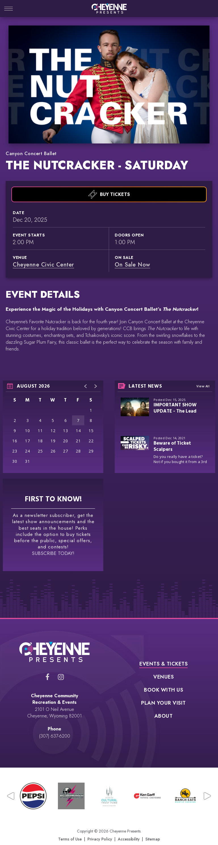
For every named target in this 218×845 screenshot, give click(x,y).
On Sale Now (132, 252)
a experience (109, 834)
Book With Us (163, 678)
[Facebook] (47, 664)
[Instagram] (61, 664)
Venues (163, 665)
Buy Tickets (109, 181)
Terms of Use (70, 826)
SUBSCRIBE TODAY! (53, 540)
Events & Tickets (163, 651)
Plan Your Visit (163, 691)
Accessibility (129, 826)
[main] (109, 315)
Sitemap (152, 826)
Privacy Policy (99, 826)
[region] (53, 414)
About (163, 704)
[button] (85, 373)
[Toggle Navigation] (8, 9)
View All (202, 373)
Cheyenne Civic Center (43, 252)
